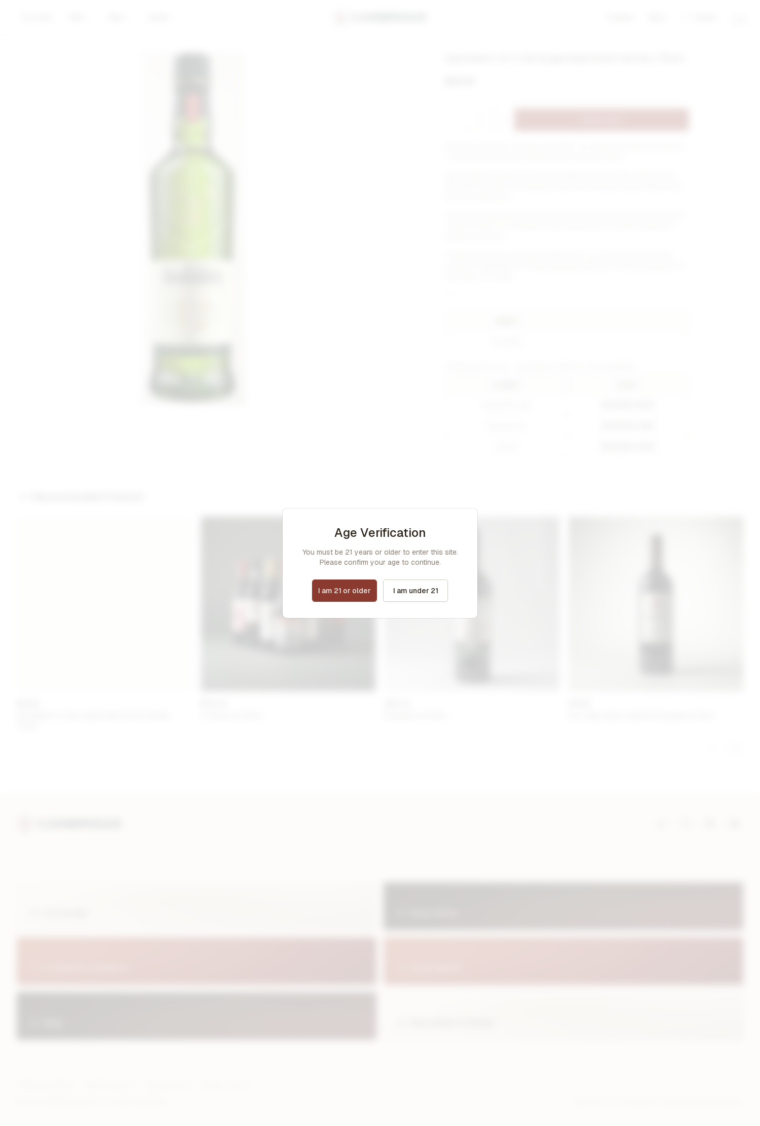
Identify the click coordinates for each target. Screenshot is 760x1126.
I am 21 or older (344, 590)
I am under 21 (415, 590)
